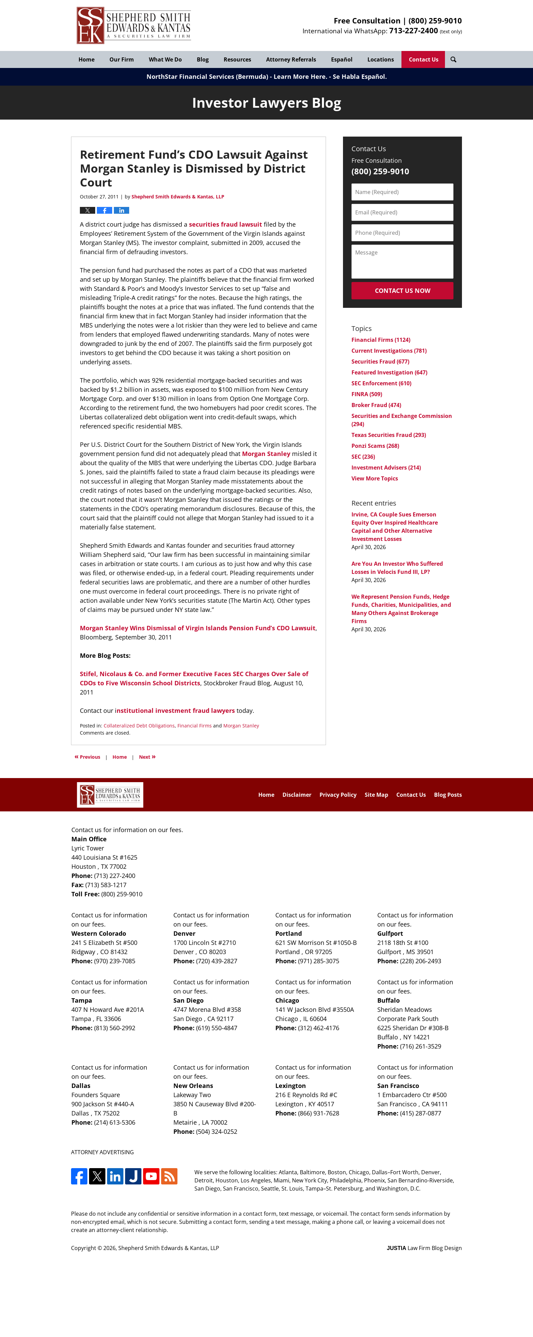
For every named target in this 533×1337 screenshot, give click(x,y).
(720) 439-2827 (216, 961)
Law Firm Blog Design (424, 1248)
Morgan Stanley (266, 454)
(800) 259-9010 (435, 20)
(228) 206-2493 (420, 961)
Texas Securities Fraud (388, 435)
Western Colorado (98, 933)
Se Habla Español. (360, 76)
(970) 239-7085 (114, 961)
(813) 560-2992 (114, 1028)
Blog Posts (448, 794)
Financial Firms (194, 725)
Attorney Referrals (291, 59)
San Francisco (398, 1085)
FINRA (366, 394)
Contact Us (424, 59)
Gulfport (390, 933)
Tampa (81, 1000)
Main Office (89, 839)
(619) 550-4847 (216, 1028)
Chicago (287, 1000)
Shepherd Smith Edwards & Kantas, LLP (168, 1248)
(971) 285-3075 (318, 961)
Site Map (376, 794)
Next (147, 756)
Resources (237, 59)
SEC (363, 456)
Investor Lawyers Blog (134, 25)
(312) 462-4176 (318, 1028)
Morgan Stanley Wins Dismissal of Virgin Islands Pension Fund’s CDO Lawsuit (197, 628)
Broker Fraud (376, 405)
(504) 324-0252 (216, 1131)
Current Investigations (389, 350)
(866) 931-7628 (318, 1113)
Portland (288, 933)
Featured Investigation (389, 372)
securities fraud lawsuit (225, 224)
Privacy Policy (338, 794)
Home (86, 59)
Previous (87, 756)
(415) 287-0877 (420, 1113)
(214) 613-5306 (114, 1122)
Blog (203, 59)
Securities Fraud (380, 361)
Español (342, 59)
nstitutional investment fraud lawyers (176, 710)
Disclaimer (296, 794)
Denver (184, 933)
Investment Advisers (386, 467)
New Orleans (193, 1085)
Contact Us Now (402, 290)
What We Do (165, 59)
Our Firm (121, 59)
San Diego (188, 1000)
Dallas (80, 1085)
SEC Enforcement (381, 383)
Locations (380, 59)
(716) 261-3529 (420, 1046)
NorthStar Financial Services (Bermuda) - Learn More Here (236, 76)
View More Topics (374, 478)
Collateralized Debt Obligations (139, 725)
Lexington (290, 1085)
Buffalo (388, 1000)
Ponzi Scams (375, 446)
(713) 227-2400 (114, 876)
